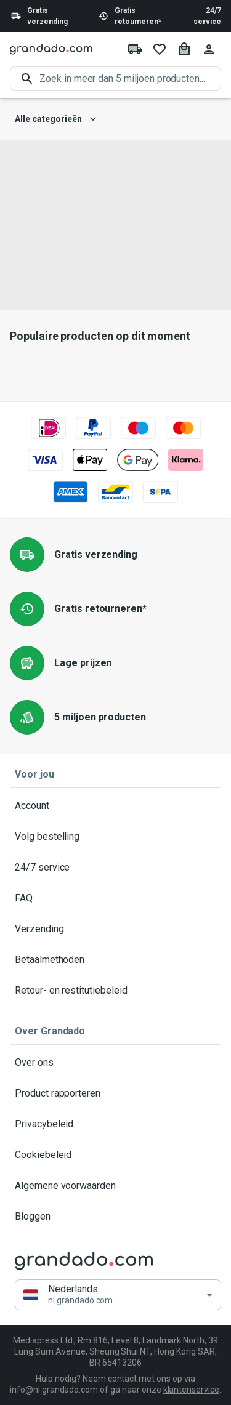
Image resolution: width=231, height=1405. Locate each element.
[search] (130, 78)
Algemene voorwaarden (115, 1185)
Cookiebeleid (115, 1155)
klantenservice (191, 1390)
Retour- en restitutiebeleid (115, 990)
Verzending (115, 929)
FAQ (115, 898)
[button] (118, 1295)
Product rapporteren (115, 1093)
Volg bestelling (115, 836)
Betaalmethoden (115, 959)
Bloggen (115, 1216)
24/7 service (207, 16)
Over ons (115, 1062)
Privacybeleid (115, 1124)
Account (115, 806)
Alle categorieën (56, 119)
